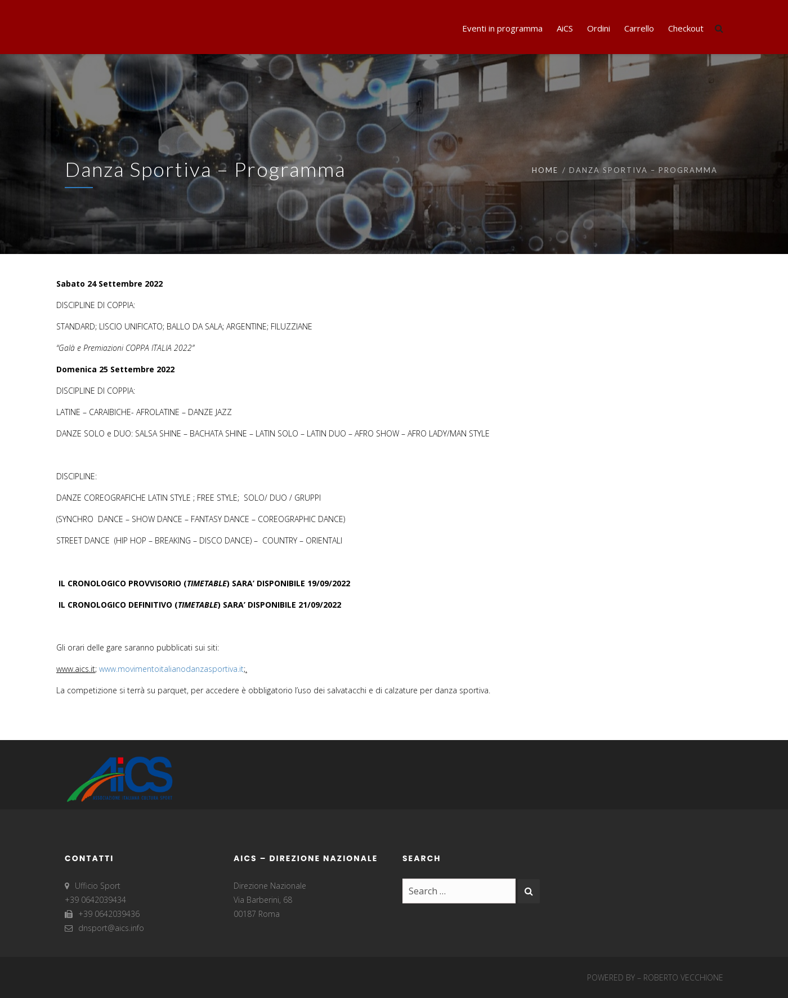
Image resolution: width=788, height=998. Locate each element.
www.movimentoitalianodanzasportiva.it (171, 668)
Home (545, 170)
